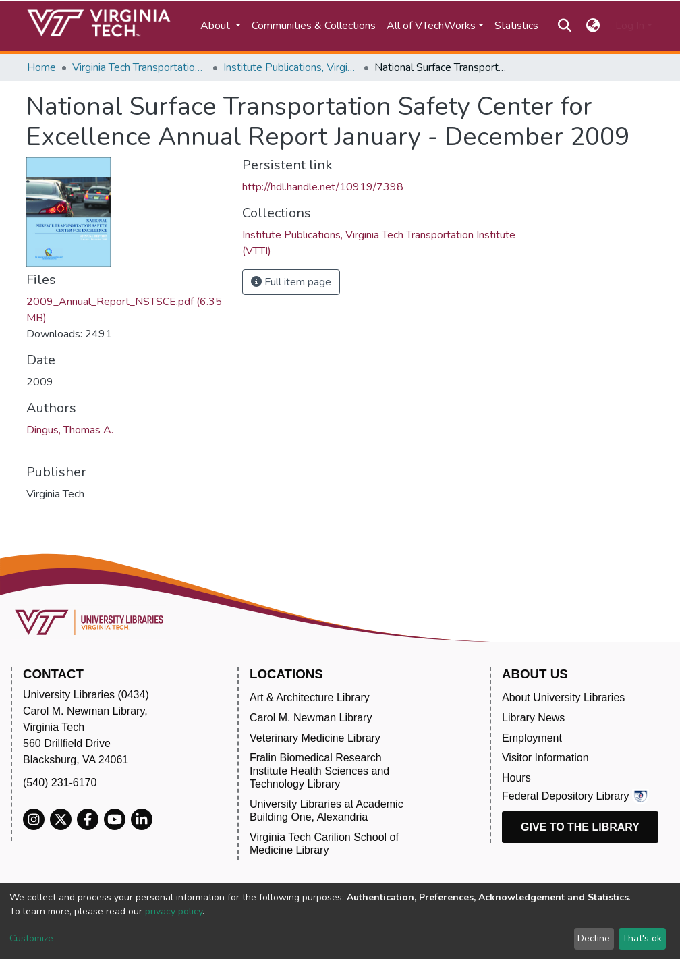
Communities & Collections (314, 25)
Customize (31, 938)
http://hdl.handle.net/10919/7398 (322, 187)
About (216, 25)
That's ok (642, 938)
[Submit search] (564, 26)
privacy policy (173, 911)
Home (41, 67)
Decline (593, 938)
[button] (593, 26)
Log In (629, 25)
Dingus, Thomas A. (69, 429)
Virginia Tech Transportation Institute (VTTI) (139, 67)
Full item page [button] (291, 282)
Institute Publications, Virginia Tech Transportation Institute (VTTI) (290, 67)
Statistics (516, 25)
